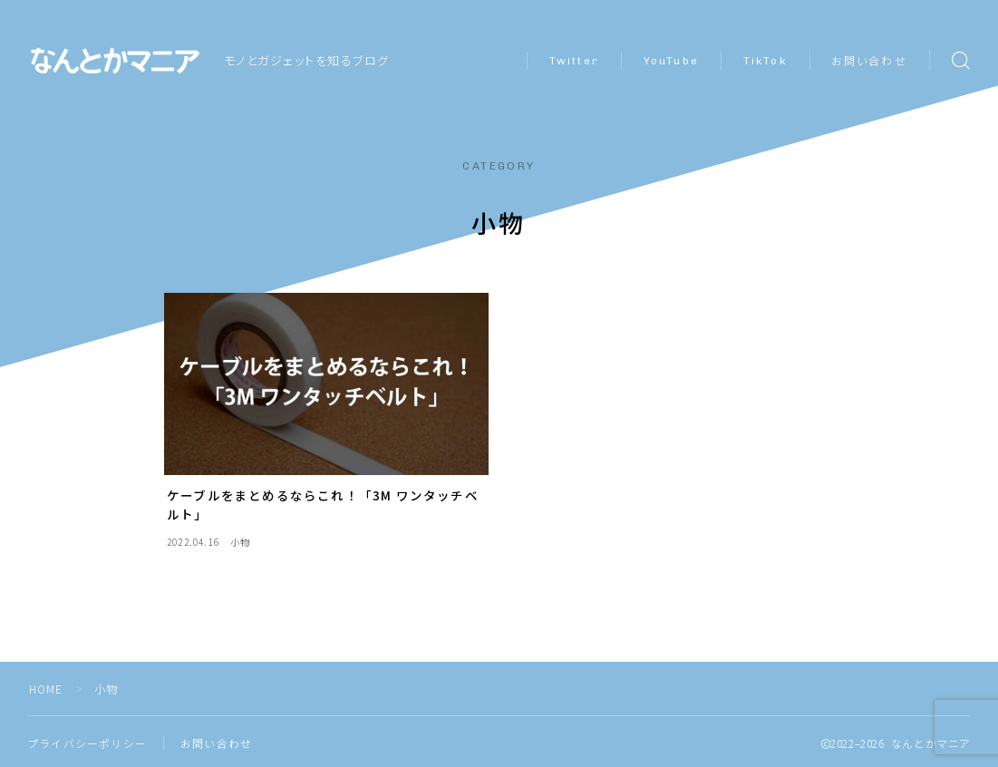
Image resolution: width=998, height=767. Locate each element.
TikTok (765, 60)
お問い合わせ (869, 61)
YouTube (671, 60)
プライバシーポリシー (87, 743)
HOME (46, 688)
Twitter (574, 60)
